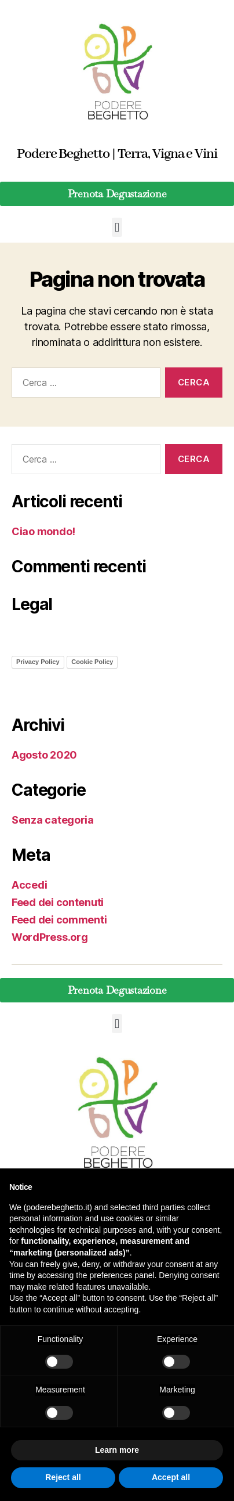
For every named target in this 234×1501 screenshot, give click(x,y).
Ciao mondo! (43, 531)
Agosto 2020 (44, 755)
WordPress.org (50, 937)
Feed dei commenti (59, 920)
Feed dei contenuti (58, 902)
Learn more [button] (117, 1450)
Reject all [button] (63, 1477)
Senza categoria (53, 820)
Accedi (29, 885)
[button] (117, 227)
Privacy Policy (38, 661)
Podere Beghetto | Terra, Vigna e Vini (117, 154)
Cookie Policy (92, 661)
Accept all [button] (171, 1477)
